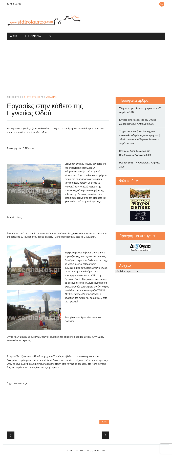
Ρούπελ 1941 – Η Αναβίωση (133, 162)
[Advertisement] (86, 64)
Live (50, 36)
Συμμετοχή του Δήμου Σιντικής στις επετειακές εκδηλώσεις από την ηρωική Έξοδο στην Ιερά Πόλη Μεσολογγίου (139, 135)
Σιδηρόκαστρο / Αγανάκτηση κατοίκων (139, 108)
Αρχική (14, 36)
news (104, 421)
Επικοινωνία (33, 36)
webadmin (51, 97)
